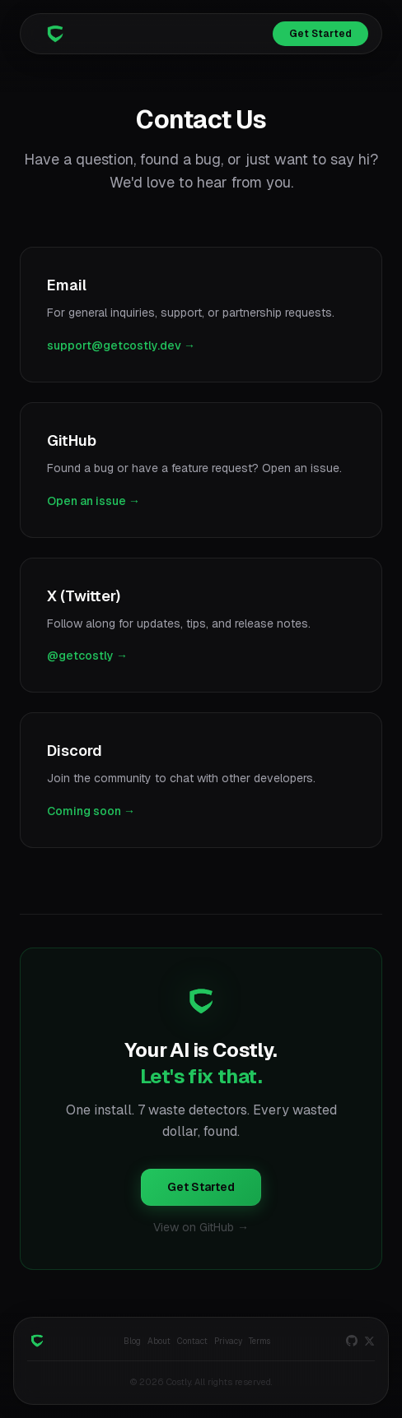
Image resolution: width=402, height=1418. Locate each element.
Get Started (320, 33)
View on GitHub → (201, 1227)
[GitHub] (352, 1340)
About (159, 1341)
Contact (192, 1341)
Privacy (228, 1341)
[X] (369, 1341)
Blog (132, 1341)
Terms (259, 1341)
